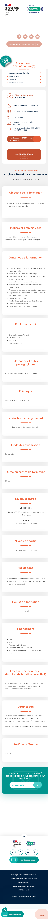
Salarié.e (12, 79)
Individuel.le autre (16, 83)
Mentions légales (23, 882)
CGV (25, 878)
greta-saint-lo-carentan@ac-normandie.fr (23, 123)
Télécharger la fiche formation (24, 44)
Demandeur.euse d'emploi (19, 73)
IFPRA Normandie (24, 890)
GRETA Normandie (17, 878)
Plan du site (32, 878)
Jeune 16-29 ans (15, 76)
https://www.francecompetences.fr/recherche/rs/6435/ (26, 727)
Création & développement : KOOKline (24, 896)
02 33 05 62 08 (17, 117)
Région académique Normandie (23, 886)
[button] (4, 909)
